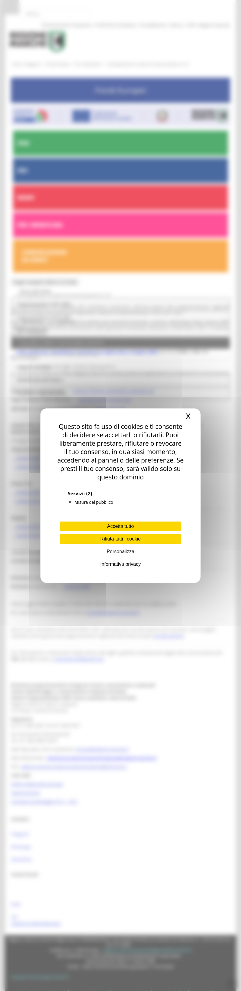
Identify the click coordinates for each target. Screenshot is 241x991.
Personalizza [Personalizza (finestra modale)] (120, 551)
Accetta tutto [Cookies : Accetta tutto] (120, 526)
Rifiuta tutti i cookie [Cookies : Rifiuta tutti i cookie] (120, 538)
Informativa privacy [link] (120, 564)
